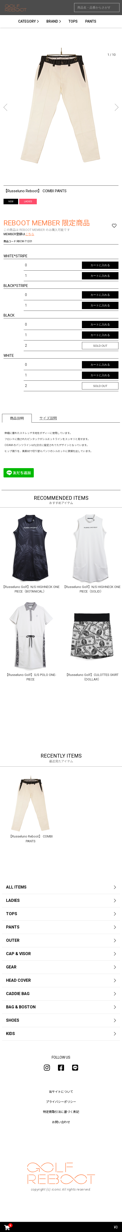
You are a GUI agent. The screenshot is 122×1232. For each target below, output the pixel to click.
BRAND (52, 21)
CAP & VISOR (18, 953)
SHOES (12, 1020)
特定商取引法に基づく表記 (61, 1112)
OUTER (12, 940)
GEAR (11, 967)
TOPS (73, 21)
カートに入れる (100, 265)
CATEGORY (27, 21)
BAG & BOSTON (21, 1007)
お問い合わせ (61, 1122)
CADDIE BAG (17, 993)
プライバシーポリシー (61, 1102)
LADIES (13, 900)
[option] (61, 108)
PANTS (90, 21)
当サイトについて (61, 1092)
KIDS (10, 1033)
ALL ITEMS (16, 887)
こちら (29, 234)
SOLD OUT (100, 345)
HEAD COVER (18, 980)
